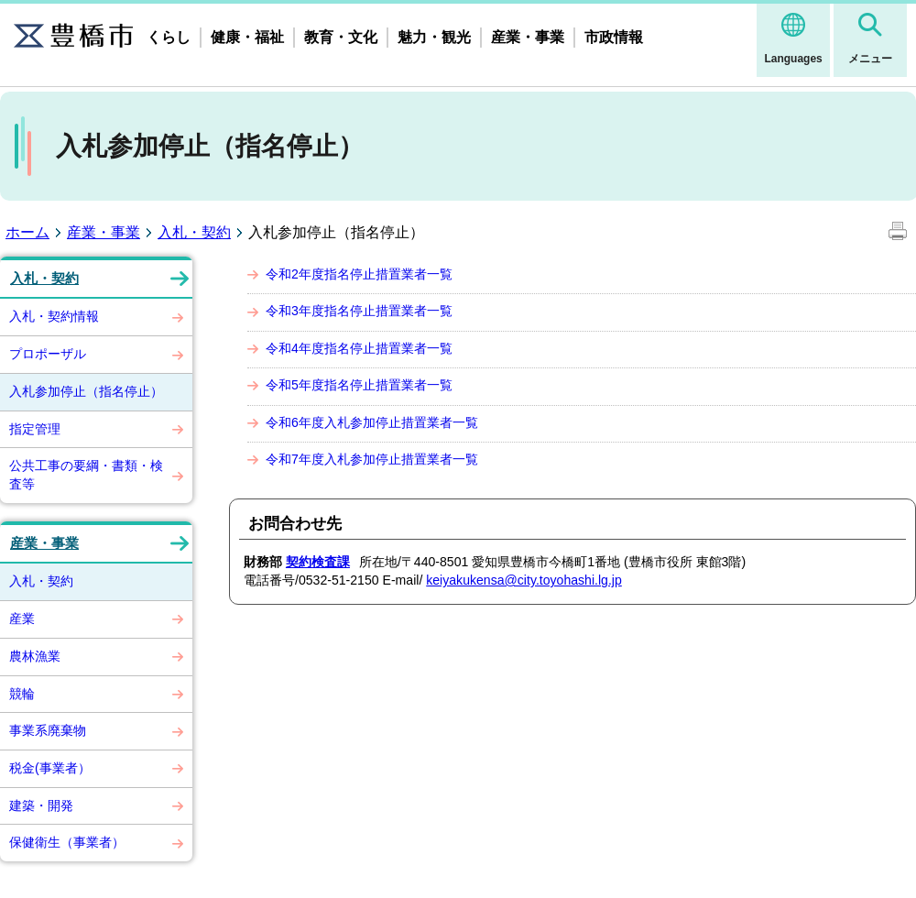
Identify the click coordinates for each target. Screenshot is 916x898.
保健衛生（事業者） (67, 842)
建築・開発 (41, 805)
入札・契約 (194, 232)
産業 (22, 618)
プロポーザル (47, 353)
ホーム (27, 232)
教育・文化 (340, 37)
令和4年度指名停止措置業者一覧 (359, 348)
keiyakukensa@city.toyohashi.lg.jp (524, 580)
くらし (169, 37)
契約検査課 (318, 561)
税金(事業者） (50, 768)
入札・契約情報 (54, 316)
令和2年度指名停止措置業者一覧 (359, 274)
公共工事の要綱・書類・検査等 (86, 474)
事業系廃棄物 (47, 730)
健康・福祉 (247, 37)
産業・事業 (527, 37)
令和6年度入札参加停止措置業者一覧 (372, 422)
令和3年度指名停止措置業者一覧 (359, 310)
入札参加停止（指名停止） (86, 391)
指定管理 (34, 429)
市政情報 (613, 37)
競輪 (22, 693)
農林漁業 (34, 656)
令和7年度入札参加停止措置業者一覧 (372, 459)
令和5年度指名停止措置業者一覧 (359, 385)
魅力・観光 (434, 37)
